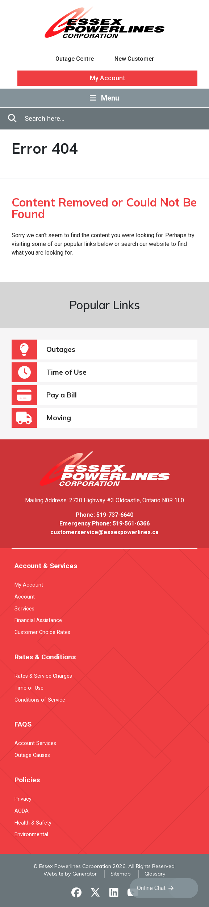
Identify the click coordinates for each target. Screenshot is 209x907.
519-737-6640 (114, 514)
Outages (43, 349)
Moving (41, 418)
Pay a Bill (44, 395)
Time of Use (49, 372)
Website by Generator (70, 873)
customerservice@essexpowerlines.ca (104, 532)
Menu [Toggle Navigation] (104, 98)
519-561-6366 (131, 523)
